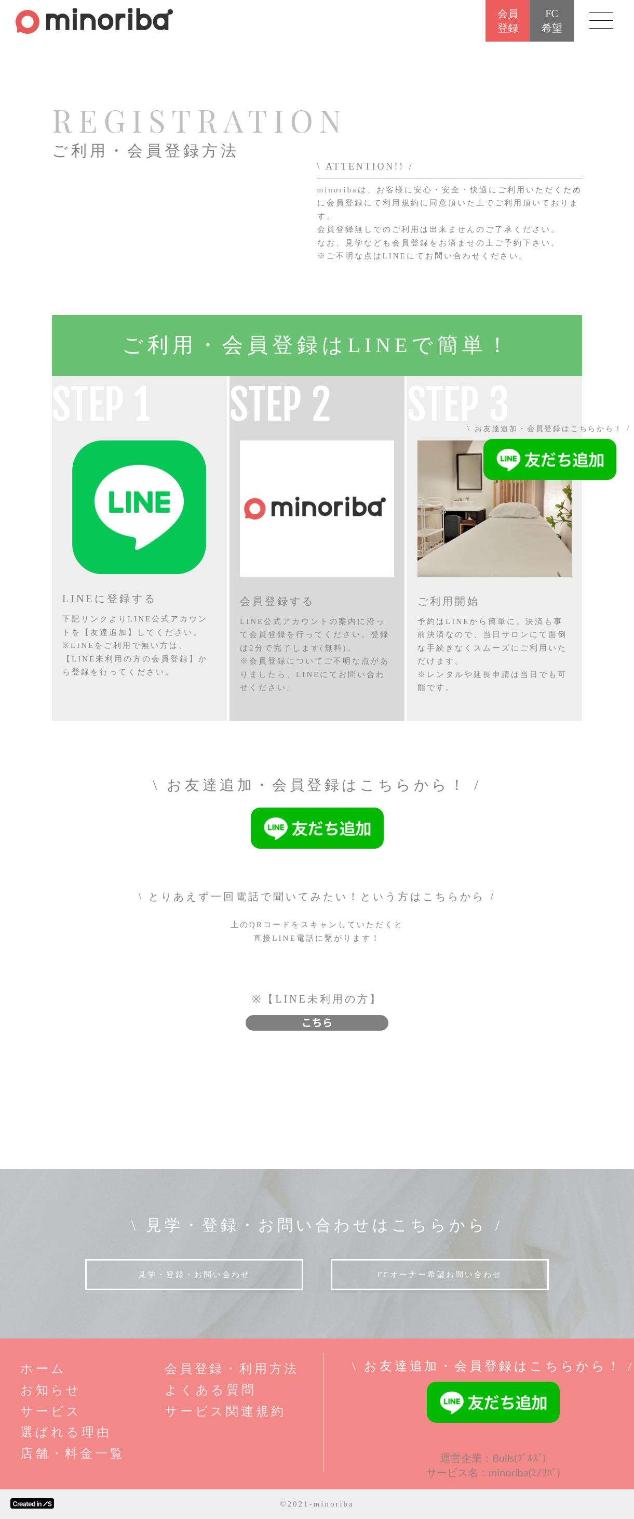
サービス (51, 1411)
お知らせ (51, 1390)
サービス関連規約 (225, 1411)
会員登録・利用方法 (232, 1368)
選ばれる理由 (66, 1432)
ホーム (43, 1368)
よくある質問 (211, 1390)
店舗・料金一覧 (72, 1453)
